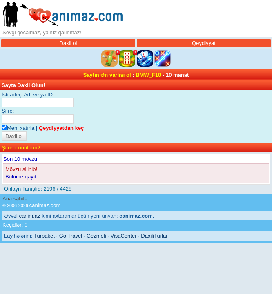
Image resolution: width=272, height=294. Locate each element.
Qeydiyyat (204, 43)
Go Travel (70, 236)
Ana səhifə (14, 199)
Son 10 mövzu (20, 159)
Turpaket (44, 236)
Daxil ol (68, 43)
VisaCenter (123, 236)
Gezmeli (96, 236)
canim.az (29, 216)
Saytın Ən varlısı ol (107, 75)
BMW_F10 (148, 75)
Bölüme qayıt (20, 177)
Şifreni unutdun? (21, 148)
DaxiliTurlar (154, 236)
